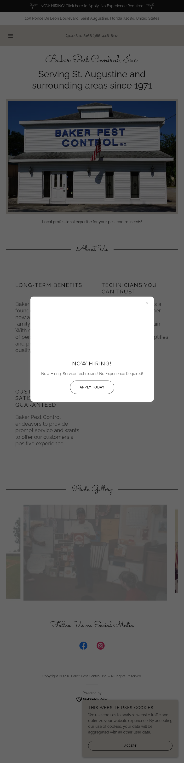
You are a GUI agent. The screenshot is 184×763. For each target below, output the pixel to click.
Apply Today (87, 387)
